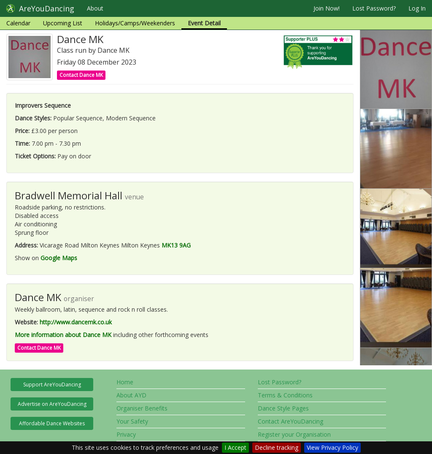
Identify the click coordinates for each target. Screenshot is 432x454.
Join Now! (326, 8)
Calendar (18, 23)
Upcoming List (62, 23)
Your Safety (132, 421)
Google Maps (58, 258)
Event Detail (204, 23)
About (95, 8)
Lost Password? (374, 8)
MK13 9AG (176, 245)
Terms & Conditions (285, 395)
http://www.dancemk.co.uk (76, 322)
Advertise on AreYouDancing (52, 404)
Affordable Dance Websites (52, 423)
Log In (417, 8)
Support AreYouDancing (52, 384)
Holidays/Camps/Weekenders (135, 23)
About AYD (131, 395)
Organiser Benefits (141, 408)
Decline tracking (276, 447)
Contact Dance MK (81, 75)
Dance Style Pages (283, 408)
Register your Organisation (294, 434)
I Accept (235, 447)
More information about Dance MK (63, 335)
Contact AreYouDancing (290, 421)
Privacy (126, 434)
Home (124, 382)
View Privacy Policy (332, 447)
